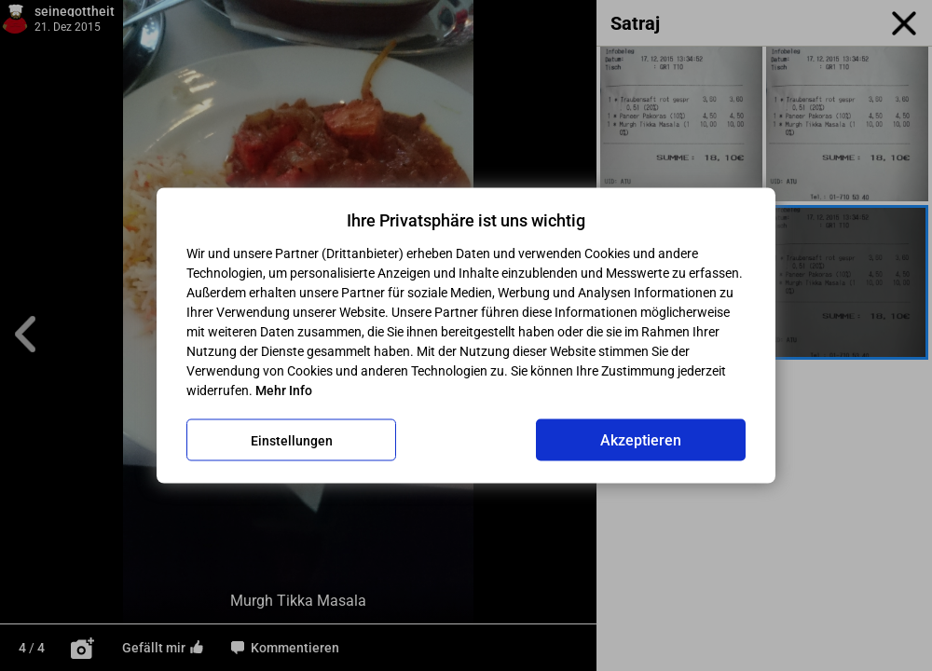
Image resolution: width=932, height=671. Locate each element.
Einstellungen (292, 439)
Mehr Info (283, 390)
